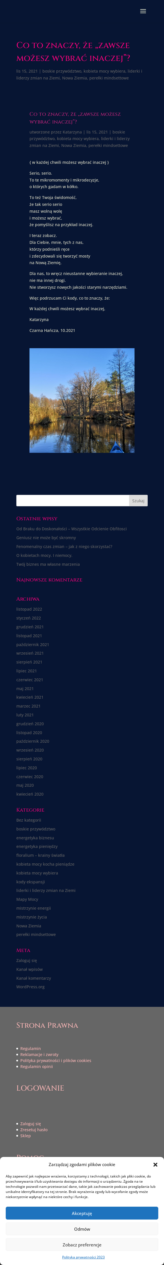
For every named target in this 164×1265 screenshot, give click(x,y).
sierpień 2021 (29, 662)
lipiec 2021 (26, 671)
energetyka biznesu (35, 837)
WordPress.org (30, 986)
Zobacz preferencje (82, 1245)
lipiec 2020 (26, 767)
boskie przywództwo (61, 71)
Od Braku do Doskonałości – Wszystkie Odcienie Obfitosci (71, 528)
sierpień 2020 (29, 759)
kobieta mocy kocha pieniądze (45, 864)
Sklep (25, 1135)
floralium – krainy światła (40, 855)
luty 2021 (25, 715)
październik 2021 (32, 644)
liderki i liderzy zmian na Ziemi (46, 890)
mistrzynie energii (33, 908)
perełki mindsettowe (109, 78)
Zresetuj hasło (34, 1129)
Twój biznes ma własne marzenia (48, 564)
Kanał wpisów (29, 969)
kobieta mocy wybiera (104, 71)
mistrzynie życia (31, 917)
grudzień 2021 (30, 626)
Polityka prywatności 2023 (83, 1257)
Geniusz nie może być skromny (46, 537)
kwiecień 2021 (30, 697)
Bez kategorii (28, 820)
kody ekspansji (30, 881)
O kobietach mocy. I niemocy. (44, 555)
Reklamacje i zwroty (39, 1054)
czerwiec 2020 (29, 776)
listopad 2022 (29, 609)
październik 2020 (32, 741)
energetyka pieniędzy (37, 846)
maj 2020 (25, 785)
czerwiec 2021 (29, 679)
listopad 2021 (29, 635)
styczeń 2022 (28, 618)
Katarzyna (72, 132)
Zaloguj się (26, 960)
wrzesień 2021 (30, 653)
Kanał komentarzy (33, 978)
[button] (155, 1165)
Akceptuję (82, 1213)
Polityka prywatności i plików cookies (55, 1060)
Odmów (82, 1229)
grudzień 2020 (30, 723)
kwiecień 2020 (30, 794)
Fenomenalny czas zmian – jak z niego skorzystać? (64, 546)
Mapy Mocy (27, 899)
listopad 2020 (29, 732)
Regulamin (30, 1048)
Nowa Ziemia (74, 78)
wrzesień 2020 (30, 750)
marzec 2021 (28, 706)
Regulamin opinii (36, 1066)
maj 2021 (25, 688)
